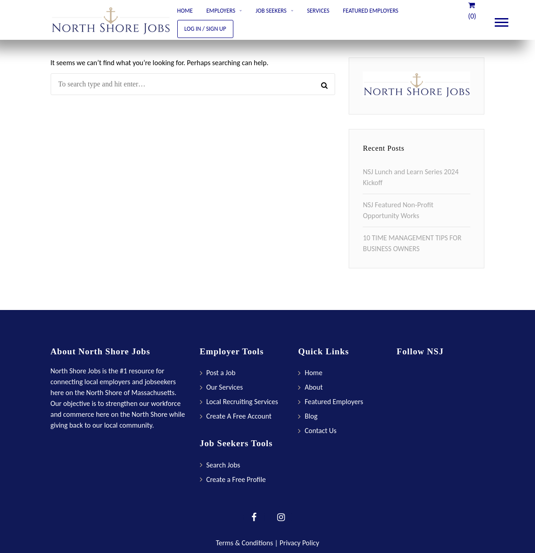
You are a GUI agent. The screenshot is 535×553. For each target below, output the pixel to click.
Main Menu (501, 20)
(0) (472, 10)
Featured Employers (370, 10)
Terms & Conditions (244, 543)
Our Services (224, 387)
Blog (311, 416)
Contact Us (320, 430)
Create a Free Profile (236, 479)
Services (318, 10)
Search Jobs (223, 465)
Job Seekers (271, 10)
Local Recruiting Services (242, 401)
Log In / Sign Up (206, 29)
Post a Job (221, 372)
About (314, 387)
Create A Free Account (238, 416)
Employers (220, 10)
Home (185, 10)
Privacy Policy (299, 543)
